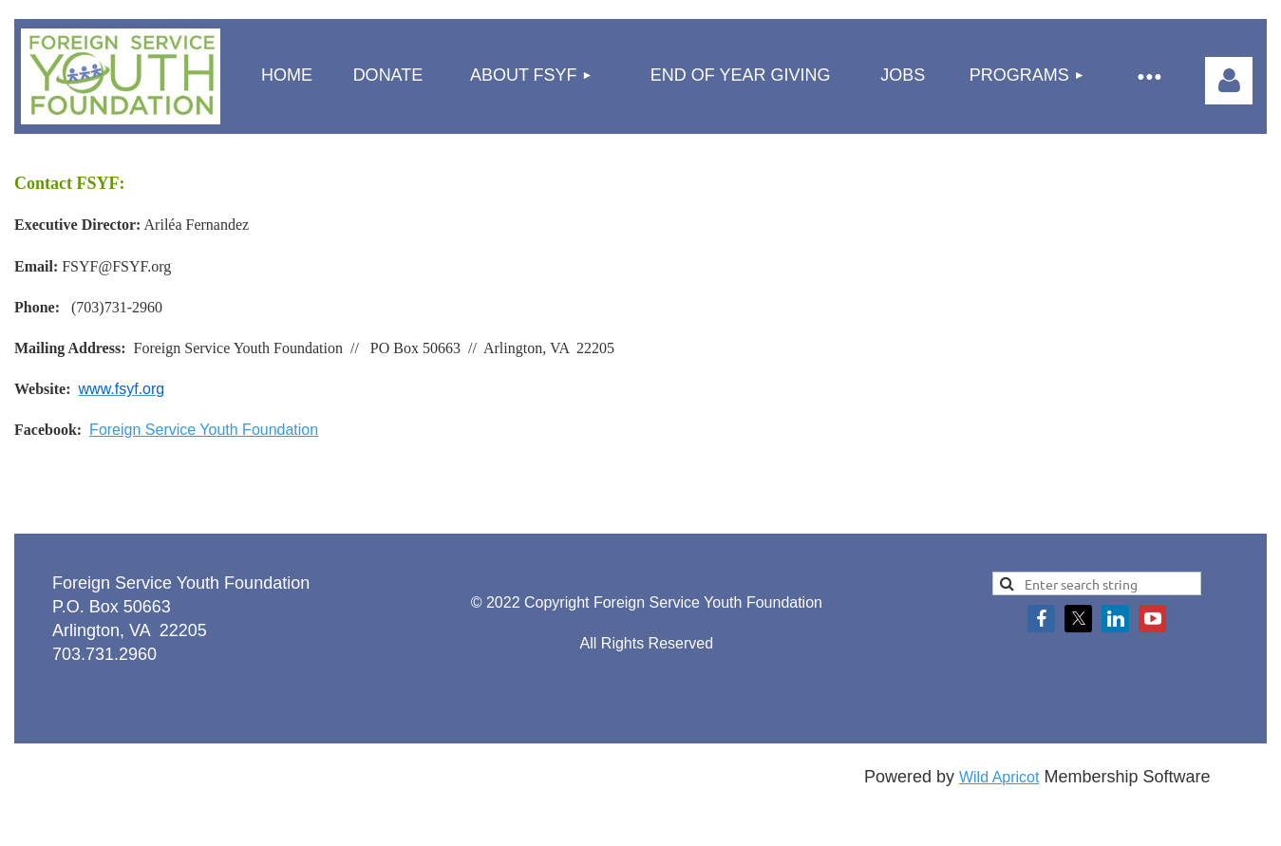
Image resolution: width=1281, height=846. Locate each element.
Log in (1229, 80)
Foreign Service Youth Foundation (203, 430)
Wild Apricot (999, 777)
